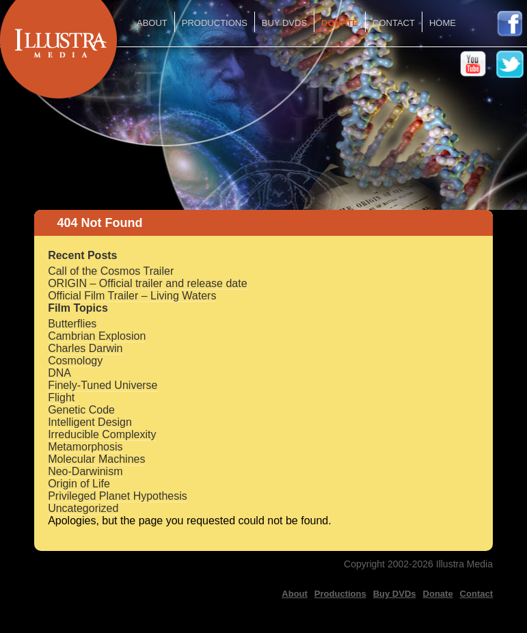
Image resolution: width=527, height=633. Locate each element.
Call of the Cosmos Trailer (111, 271)
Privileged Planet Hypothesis (117, 496)
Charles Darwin (85, 348)
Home (442, 23)
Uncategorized (83, 508)
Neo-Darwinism (85, 471)
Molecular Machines (96, 459)
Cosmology (75, 360)
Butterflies (72, 323)
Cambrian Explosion (97, 336)
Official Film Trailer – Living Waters (132, 295)
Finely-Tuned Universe (102, 385)
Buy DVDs (284, 23)
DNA (59, 373)
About (152, 23)
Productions (214, 23)
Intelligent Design (90, 422)
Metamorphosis (85, 447)
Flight (61, 397)
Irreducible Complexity (102, 434)
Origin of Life (79, 483)
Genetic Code (81, 410)
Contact (394, 23)
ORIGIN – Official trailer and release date (147, 283)
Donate (339, 23)
